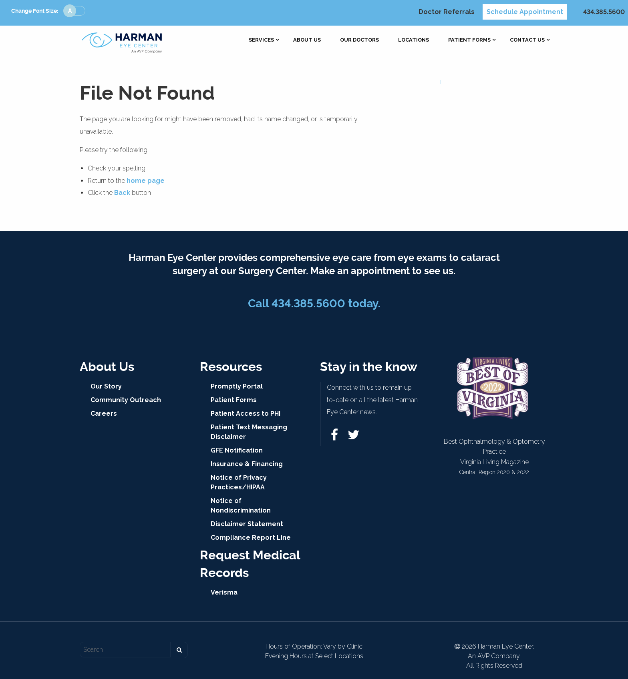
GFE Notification (237, 450)
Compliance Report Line (251, 537)
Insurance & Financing (247, 464)
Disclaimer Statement (247, 524)
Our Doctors (359, 40)
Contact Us (527, 40)
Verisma (224, 592)
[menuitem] (261, 40)
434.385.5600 (604, 12)
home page (146, 180)
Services (261, 40)
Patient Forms (469, 40)
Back (122, 192)
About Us (307, 40)
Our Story (106, 386)
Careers (104, 413)
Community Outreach (126, 400)
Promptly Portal (237, 386)
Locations (413, 40)
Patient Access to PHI (245, 413)
